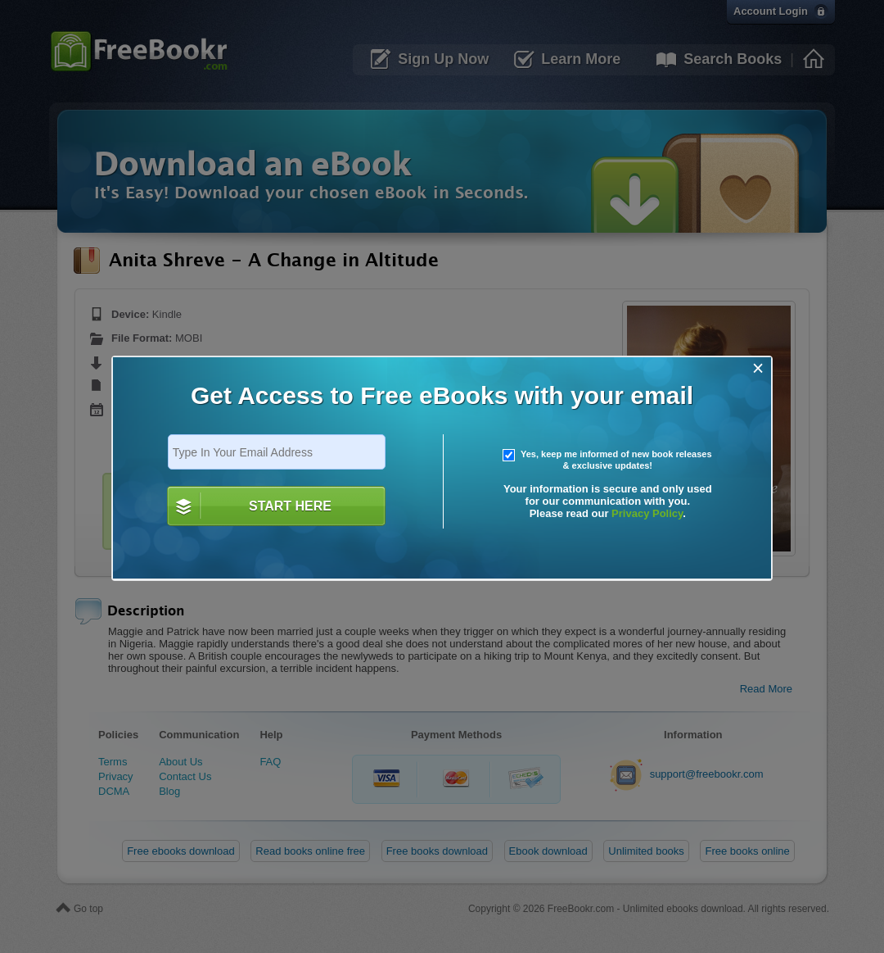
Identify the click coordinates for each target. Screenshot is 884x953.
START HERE (290, 506)
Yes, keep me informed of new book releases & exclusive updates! (607, 459)
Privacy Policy (647, 513)
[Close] (758, 368)
